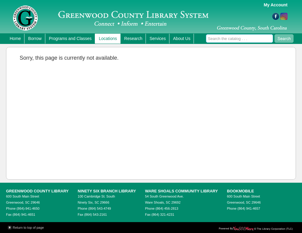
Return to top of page (28, 227)
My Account (276, 4)
